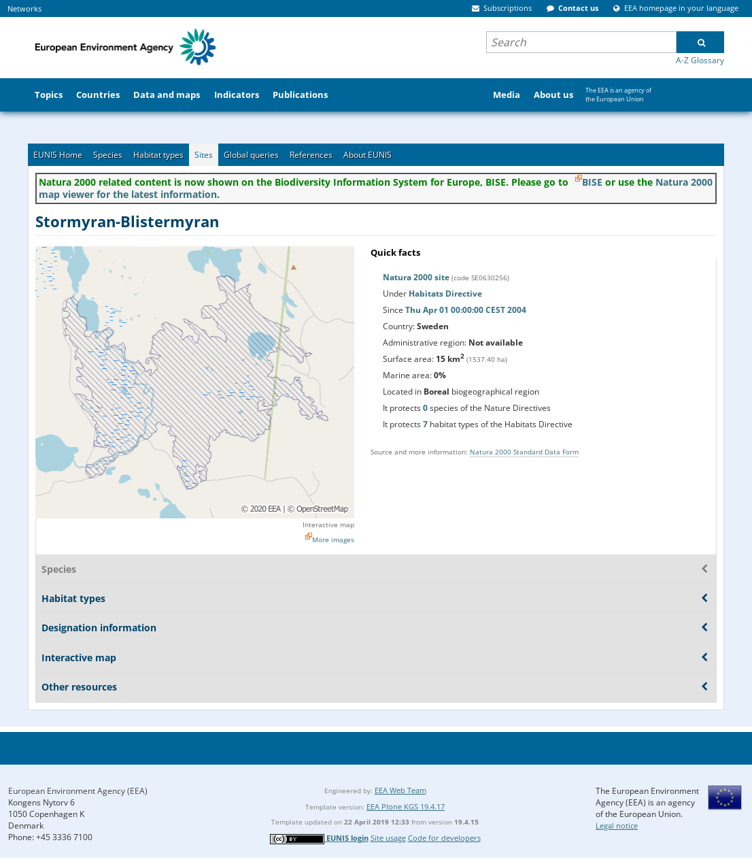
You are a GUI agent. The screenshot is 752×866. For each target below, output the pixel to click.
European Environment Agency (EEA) (78, 791)
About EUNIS (367, 155)
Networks (24, 8)
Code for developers (444, 838)
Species (107, 155)
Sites (203, 155)
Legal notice (617, 825)
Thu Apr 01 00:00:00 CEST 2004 (465, 310)
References (311, 155)
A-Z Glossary (700, 60)
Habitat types (158, 155)
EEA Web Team (400, 790)
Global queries (251, 155)
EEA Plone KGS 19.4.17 (405, 806)
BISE (592, 182)
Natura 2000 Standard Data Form (524, 451)
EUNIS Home (57, 155)
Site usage (388, 838)
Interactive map (328, 524)
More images (333, 539)
